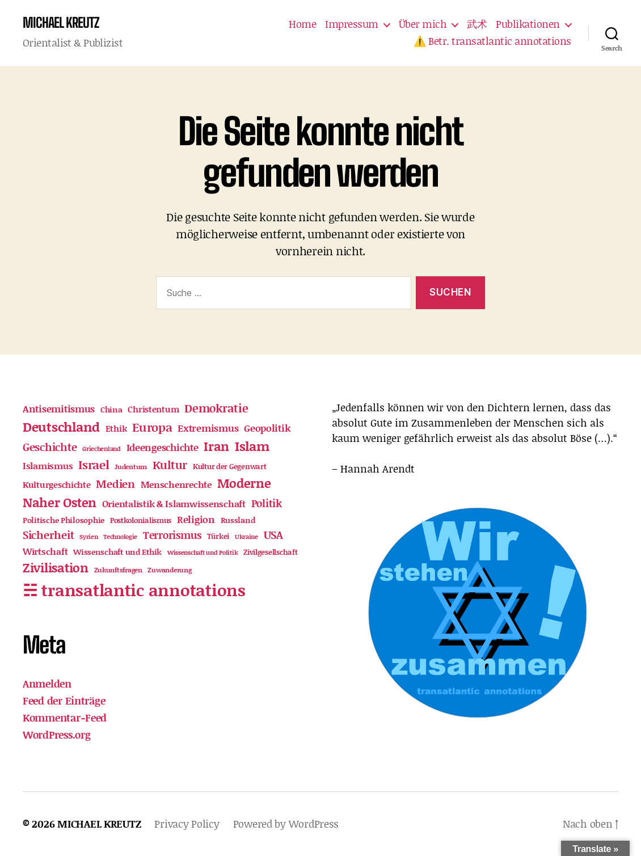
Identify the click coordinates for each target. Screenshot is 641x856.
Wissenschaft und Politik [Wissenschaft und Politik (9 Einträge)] (202, 552)
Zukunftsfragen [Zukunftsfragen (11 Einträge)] (118, 570)
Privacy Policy (186, 823)
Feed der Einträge (64, 700)
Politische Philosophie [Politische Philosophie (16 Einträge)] (63, 520)
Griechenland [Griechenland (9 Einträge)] (101, 448)
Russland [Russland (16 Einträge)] (238, 520)
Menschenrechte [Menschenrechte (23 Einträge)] (176, 484)
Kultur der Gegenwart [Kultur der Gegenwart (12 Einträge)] (230, 466)
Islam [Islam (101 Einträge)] (252, 446)
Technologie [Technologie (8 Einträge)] (120, 536)
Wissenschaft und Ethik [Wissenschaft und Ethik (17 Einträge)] (117, 552)
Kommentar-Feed (65, 717)
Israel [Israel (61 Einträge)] (93, 464)
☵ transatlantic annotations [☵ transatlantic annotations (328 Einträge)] (134, 589)
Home (302, 24)
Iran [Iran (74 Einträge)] (216, 446)
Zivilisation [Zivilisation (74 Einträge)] (55, 567)
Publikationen (528, 24)
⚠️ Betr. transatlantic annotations (492, 41)
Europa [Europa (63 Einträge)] (152, 427)
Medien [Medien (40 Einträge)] (115, 483)
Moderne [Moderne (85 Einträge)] (244, 483)
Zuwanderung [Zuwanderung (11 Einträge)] (169, 570)
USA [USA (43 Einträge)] (273, 534)
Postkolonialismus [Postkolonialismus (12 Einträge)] (140, 520)
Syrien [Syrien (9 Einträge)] (88, 536)
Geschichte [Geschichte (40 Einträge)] (50, 446)
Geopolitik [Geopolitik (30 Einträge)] (267, 428)
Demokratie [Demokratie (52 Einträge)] (216, 408)
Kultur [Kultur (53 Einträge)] (170, 465)
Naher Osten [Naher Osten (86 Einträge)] (59, 502)
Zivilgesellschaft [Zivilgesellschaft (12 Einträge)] (270, 552)
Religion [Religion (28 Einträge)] (196, 519)
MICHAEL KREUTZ (61, 22)
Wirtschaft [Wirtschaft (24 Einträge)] (45, 551)
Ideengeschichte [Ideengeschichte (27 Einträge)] (162, 447)
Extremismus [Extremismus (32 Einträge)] (208, 428)
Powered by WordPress (286, 823)
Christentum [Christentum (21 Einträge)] (153, 409)
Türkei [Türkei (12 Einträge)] (218, 536)
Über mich (423, 24)
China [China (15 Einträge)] (111, 409)
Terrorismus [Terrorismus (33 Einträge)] (172, 535)
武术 (477, 24)
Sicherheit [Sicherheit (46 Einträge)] (48, 534)
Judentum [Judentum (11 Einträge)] (131, 466)
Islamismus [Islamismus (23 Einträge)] (48, 465)
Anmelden (47, 683)
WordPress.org (57, 734)
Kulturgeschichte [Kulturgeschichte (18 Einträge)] (57, 485)
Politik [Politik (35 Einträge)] (266, 503)
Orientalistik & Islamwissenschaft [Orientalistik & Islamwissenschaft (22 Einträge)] (174, 503)
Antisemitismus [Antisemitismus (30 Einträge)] (59, 408)
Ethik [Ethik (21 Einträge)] (116, 428)
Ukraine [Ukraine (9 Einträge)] (246, 536)
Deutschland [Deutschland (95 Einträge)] (61, 427)
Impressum (351, 24)
